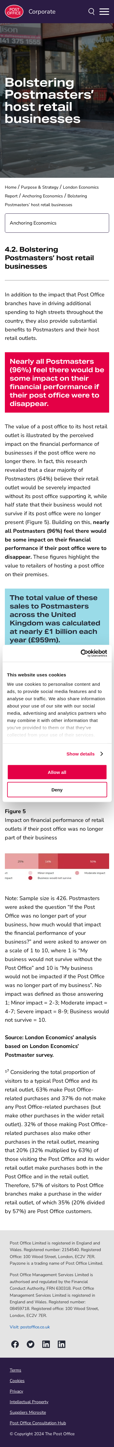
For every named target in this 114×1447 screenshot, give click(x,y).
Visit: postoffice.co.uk (30, 1327)
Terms (15, 1370)
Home (10, 187)
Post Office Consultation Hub (38, 1423)
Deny (57, 789)
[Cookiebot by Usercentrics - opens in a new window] (81, 653)
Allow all (57, 772)
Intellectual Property (29, 1402)
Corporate (30, 11)
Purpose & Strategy (39, 187)
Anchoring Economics (42, 196)
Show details (81, 753)
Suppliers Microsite (28, 1412)
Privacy (16, 1391)
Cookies (17, 1381)
